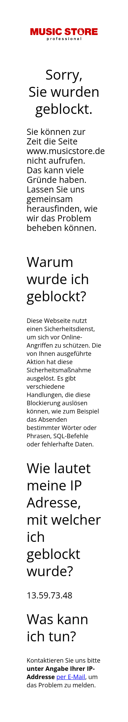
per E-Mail (70, 677)
